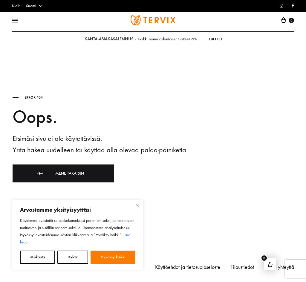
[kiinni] (137, 205)
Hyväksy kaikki (113, 257)
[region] (77, 235)
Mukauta (37, 257)
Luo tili (215, 39)
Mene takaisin (60, 173)
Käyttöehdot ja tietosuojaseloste (187, 267)
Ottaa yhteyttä (279, 267)
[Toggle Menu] (15, 21)
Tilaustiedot (242, 267)
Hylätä (73, 257)
